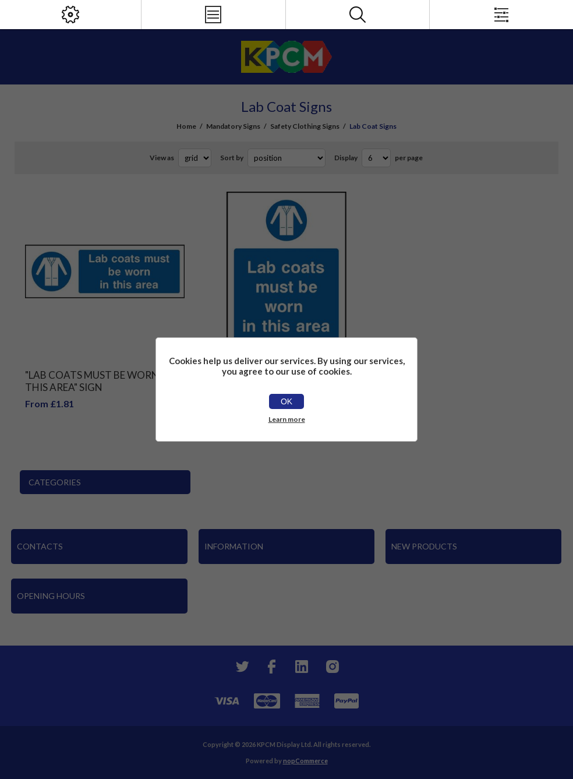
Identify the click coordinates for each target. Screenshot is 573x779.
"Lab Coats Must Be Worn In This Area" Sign (98, 381)
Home (186, 126)
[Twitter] (241, 666)
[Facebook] (271, 666)
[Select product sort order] (286, 158)
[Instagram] (332, 666)
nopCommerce (305, 760)
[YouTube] (301, 666)
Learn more (286, 419)
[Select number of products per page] (376, 158)
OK (286, 401)
